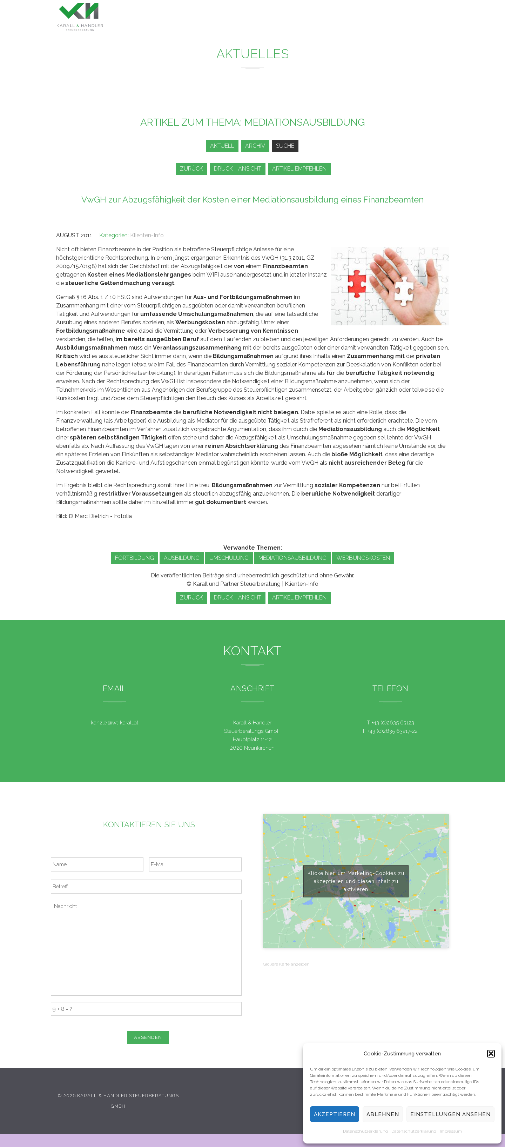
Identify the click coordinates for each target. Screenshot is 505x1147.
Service (325, 18)
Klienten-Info (147, 235)
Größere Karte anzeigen (286, 964)
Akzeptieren (334, 1114)
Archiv (254, 145)
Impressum (451, 1131)
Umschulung (229, 558)
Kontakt (396, 21)
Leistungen (247, 17)
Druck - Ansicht (238, 168)
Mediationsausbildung (292, 558)
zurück (190, 168)
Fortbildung (134, 558)
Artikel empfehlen (303, 168)
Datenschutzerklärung (365, 1131)
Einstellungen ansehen (450, 1114)
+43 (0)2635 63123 (392, 723)
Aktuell (218, 145)
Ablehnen (382, 1114)
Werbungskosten (363, 558)
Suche (286, 145)
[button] (490, 1053)
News (289, 17)
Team (360, 19)
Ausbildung (182, 558)
